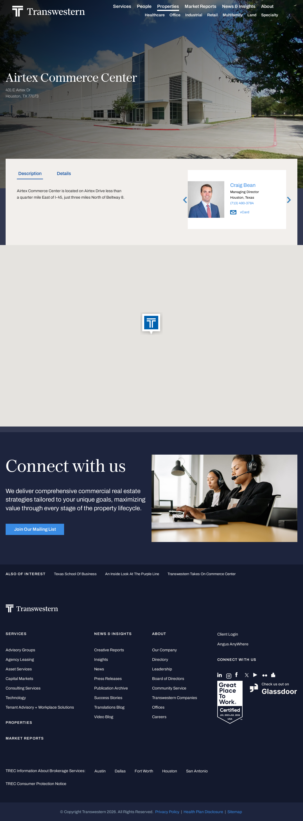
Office (181, 15)
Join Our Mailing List (35, 529)
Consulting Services (23, 688)
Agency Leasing (20, 659)
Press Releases (108, 679)
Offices (158, 707)
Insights (101, 659)
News (99, 669)
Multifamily (239, 15)
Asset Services (19, 669)
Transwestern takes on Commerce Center (202, 574)
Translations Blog (109, 707)
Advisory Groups (20, 650)
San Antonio (197, 771)
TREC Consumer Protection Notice (36, 783)
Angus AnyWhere (232, 644)
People (150, 6)
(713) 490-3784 (242, 203)
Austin (100, 771)
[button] (151, 324)
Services (128, 6)
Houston (169, 771)
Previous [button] (185, 199)
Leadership (162, 669)
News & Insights (245, 6)
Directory (160, 659)
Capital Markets (19, 679)
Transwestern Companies (174, 698)
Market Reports (207, 6)
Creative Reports (109, 650)
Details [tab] (64, 173)
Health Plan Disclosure (203, 811)
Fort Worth (144, 771)
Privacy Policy (167, 811)
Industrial (200, 15)
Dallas (120, 771)
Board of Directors (168, 679)
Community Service (169, 688)
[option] (237, 200)
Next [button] (289, 199)
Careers (159, 717)
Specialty (276, 15)
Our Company (164, 650)
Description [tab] (30, 173)
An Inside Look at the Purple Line (132, 574)
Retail (219, 15)
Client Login (227, 634)
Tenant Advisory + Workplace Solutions (40, 707)
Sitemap (234, 811)
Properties (175, 6)
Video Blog (103, 717)
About (274, 6)
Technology (16, 698)
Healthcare (161, 15)
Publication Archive (111, 688)
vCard (239, 212)
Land (258, 15)
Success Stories (108, 698)
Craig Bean (242, 185)
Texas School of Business (75, 574)
